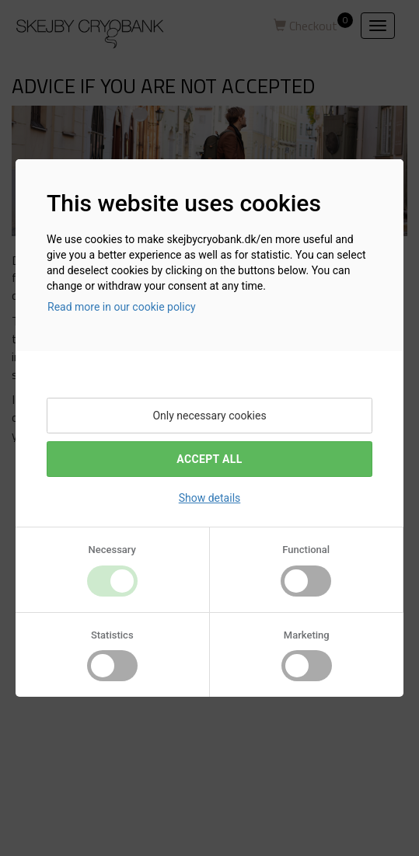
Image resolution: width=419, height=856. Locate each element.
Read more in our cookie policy (121, 307)
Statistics (112, 635)
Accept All (209, 459)
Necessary (112, 549)
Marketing (307, 635)
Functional (306, 549)
